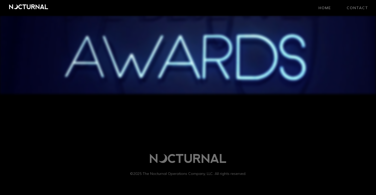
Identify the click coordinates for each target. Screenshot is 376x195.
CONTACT (357, 7)
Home (325, 7)
